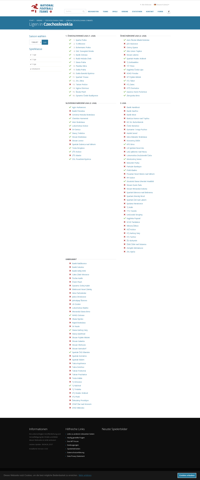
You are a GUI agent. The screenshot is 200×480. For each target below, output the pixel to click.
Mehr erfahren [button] (85, 475)
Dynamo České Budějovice (87, 95)
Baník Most (131, 114)
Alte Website (145, 5)
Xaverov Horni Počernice (137, 92)
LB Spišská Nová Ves (135, 148)
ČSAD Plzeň (77, 282)
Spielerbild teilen (73, 449)
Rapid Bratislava (78, 322)
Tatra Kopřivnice (79, 363)
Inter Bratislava (78, 122)
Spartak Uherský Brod (136, 196)
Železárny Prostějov (80, 400)
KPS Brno (131, 144)
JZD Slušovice (132, 44)
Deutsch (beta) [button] (161, 5)
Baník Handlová (133, 107)
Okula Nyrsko (77, 319)
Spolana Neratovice (135, 203)
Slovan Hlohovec (79, 345)
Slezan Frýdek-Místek (81, 337)
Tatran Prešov (82, 84)
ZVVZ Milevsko (78, 408)
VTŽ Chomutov (133, 88)
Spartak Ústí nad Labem (136, 200)
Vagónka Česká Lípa (135, 69)
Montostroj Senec (134, 159)
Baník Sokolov (78, 267)
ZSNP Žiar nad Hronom (81, 404)
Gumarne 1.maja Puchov (137, 129)
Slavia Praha (81, 62)
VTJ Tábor (131, 81)
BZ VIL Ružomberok (135, 122)
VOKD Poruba (132, 73)
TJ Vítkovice (80, 44)
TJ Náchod (76, 385)
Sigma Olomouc (82, 88)
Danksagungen (73, 445)
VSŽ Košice (131, 229)
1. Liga (34, 55)
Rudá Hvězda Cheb (83, 58)
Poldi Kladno (132, 170)
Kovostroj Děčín (133, 140)
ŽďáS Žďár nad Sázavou (136, 244)
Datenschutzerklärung (75, 452)
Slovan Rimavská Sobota (137, 189)
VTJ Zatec (131, 84)
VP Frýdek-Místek (134, 77)
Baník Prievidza (78, 111)
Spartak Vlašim (78, 359)
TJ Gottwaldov (132, 62)
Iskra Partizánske (79, 293)
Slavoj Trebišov (78, 133)
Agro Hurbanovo (79, 107)
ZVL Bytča (131, 251)
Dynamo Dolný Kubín (81, 285)
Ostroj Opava (132, 47)
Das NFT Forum (73, 441)
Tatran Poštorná (79, 371)
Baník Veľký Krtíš (79, 271)
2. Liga (34, 59)
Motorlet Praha (133, 163)
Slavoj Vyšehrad (78, 334)
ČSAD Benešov (133, 126)
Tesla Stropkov (78, 148)
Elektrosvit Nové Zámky (82, 289)
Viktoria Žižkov (133, 226)
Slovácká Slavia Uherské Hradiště (140, 181)
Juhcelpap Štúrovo (79, 300)
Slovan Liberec (133, 55)
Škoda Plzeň (81, 92)
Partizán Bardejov (134, 166)
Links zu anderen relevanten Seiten (80, 434)
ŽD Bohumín (132, 240)
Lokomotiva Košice (80, 126)
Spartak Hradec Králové (136, 58)
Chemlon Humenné (80, 118)
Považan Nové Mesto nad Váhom (141, 174)
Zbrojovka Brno (133, 95)
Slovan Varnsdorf (79, 348)
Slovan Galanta (78, 341)
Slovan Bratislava (79, 137)
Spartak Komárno (79, 356)
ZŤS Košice (76, 152)
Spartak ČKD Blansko (81, 352)
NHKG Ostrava (78, 315)
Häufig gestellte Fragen (76, 438)
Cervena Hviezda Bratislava (83, 114)
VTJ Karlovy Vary (133, 233)
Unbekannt (36, 69)
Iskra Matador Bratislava (137, 137)
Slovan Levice (77, 140)
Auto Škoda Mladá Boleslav (138, 40)
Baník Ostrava (81, 55)
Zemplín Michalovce (135, 248)
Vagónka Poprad (133, 218)
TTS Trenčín (132, 211)
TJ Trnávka (76, 389)
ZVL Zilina (80, 81)
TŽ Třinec (131, 66)
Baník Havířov (132, 111)
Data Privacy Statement (76, 456)
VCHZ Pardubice (133, 222)
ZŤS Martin (76, 155)
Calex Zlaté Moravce (80, 274)
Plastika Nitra (81, 66)
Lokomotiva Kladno (80, 308)
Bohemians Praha (83, 47)
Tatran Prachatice (79, 374)
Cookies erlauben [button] (187, 475)
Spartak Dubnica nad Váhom (84, 144)
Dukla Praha (81, 69)
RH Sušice (131, 177)
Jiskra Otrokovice (79, 297)
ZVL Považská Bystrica (81, 159)
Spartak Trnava (82, 77)
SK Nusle (76, 326)
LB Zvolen (76, 304)
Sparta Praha (81, 40)
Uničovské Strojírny (134, 214)
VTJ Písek (76, 396)
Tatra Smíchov (78, 367)
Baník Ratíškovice (79, 263)
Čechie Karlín (77, 278)
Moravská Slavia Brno (81, 311)
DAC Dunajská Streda (85, 51)
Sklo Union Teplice (134, 51)
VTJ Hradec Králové (80, 393)
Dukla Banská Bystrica (85, 73)
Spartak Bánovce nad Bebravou (140, 192)
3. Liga (34, 64)
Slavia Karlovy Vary (80, 330)
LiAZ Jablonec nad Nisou (137, 152)
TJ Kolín (130, 207)
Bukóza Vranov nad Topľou (138, 118)
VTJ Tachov (131, 237)
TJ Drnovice (77, 382)
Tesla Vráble (77, 378)
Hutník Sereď (132, 133)
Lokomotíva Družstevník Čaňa (139, 155)
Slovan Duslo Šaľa (134, 185)
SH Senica (76, 129)
